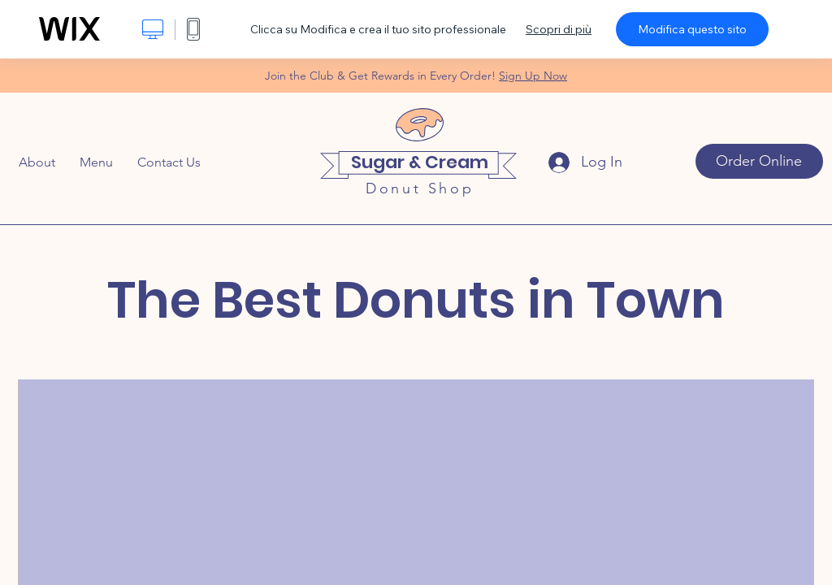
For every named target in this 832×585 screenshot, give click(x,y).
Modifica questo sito (692, 29)
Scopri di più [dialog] (559, 29)
